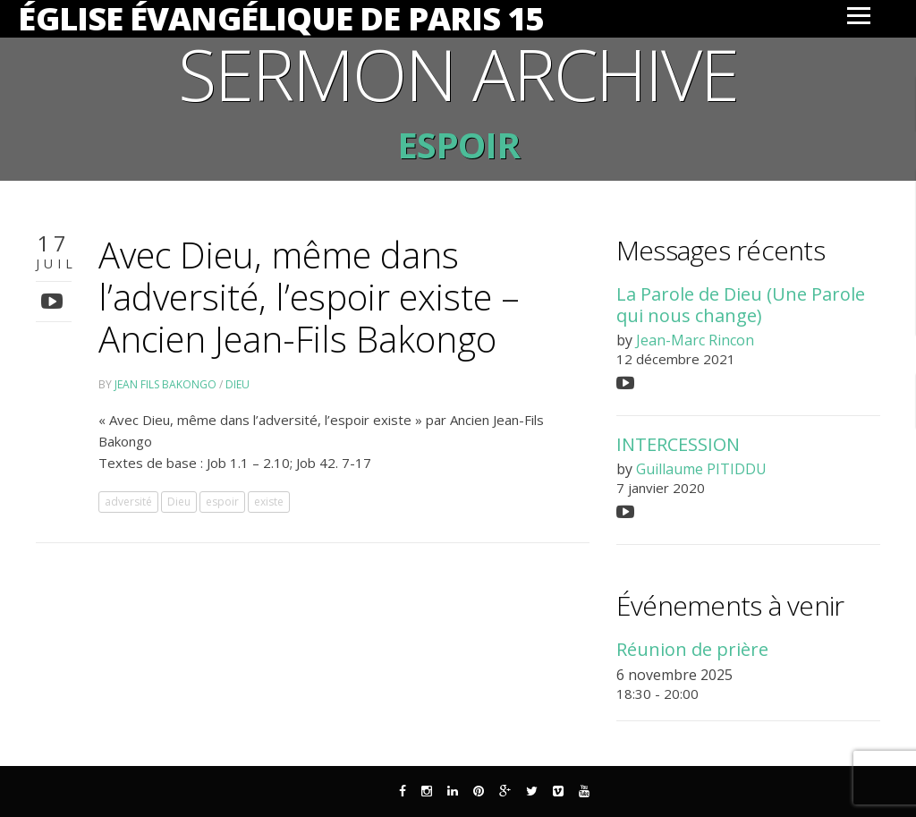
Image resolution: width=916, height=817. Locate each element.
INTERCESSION (678, 444)
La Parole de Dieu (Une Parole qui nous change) (740, 304)
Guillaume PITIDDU (701, 469)
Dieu (237, 384)
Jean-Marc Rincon (695, 340)
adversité (128, 501)
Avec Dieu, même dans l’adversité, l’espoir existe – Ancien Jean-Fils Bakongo (309, 296)
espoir (222, 501)
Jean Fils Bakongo (165, 384)
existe (269, 501)
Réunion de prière (692, 649)
